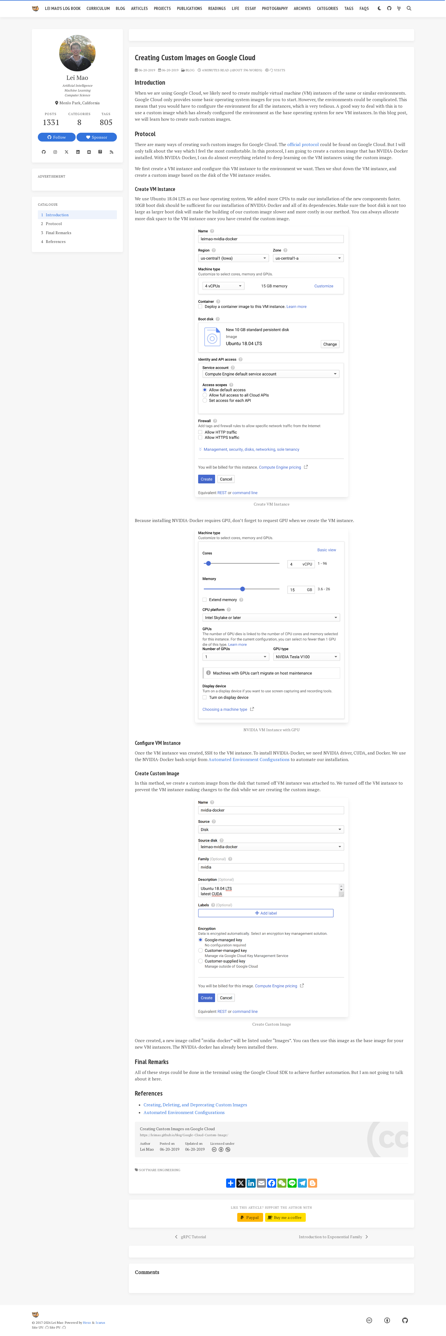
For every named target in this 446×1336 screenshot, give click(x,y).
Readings (217, 8)
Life (235, 8)
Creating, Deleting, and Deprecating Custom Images (195, 1105)
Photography (275, 8)
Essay (250, 8)
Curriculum (98, 8)
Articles (139, 8)
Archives (302, 8)
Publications (189, 8)
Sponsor (96, 137)
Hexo (87, 1322)
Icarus (100, 1322)
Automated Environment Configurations (249, 759)
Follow (57, 137)
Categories (327, 8)
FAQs (364, 8)
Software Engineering (160, 1170)
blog (190, 70)
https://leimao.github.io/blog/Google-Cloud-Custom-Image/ (184, 1135)
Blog (120, 8)
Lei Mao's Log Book (62, 8)
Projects (162, 8)
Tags (349, 8)
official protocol (303, 144)
